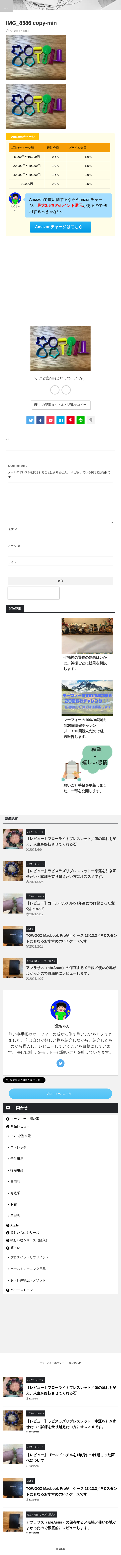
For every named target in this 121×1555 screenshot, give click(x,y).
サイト (12, 562)
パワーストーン (21, 1290)
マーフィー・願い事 (24, 1118)
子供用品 (16, 1158)
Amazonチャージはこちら (59, 227)
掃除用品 (16, 1170)
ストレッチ (18, 1147)
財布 (13, 1204)
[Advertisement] (60, 280)
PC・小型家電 (20, 1136)
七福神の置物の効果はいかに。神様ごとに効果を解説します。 (85, 663)
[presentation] (33, 593)
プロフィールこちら (59, 1093)
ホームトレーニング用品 (28, 1269)
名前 (12, 529)
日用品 (15, 1181)
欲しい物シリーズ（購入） (29, 1240)
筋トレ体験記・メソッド (28, 1280)
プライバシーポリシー (52, 1318)
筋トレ (15, 1247)
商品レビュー (20, 1126)
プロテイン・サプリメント (29, 1257)
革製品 (15, 1216)
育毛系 (15, 1193)
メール (14, 545)
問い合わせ (75, 1318)
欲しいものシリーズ (24, 1232)
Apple (14, 1225)
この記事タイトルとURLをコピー (60, 404)
